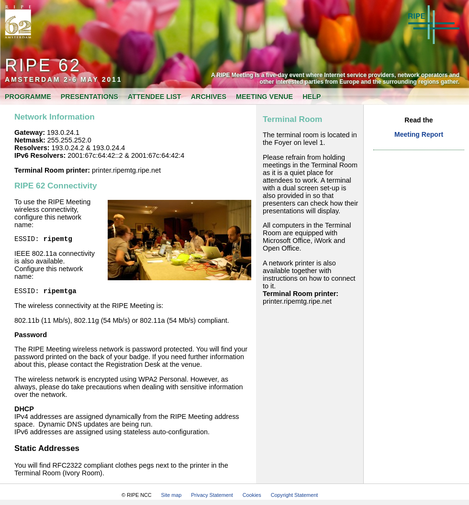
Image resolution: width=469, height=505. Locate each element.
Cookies (252, 498)
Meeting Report (418, 134)
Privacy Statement (212, 498)
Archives (208, 96)
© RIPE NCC (137, 498)
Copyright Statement (294, 498)
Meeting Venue (264, 96)
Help (311, 96)
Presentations (89, 96)
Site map (171, 498)
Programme (28, 96)
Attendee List (154, 96)
